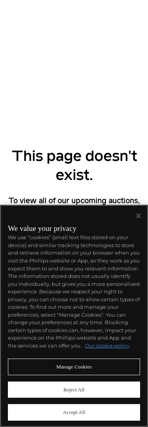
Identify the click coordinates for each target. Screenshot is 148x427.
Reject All (74, 390)
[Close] (138, 216)
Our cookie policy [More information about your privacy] (107, 345)
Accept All (74, 412)
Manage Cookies (74, 367)
